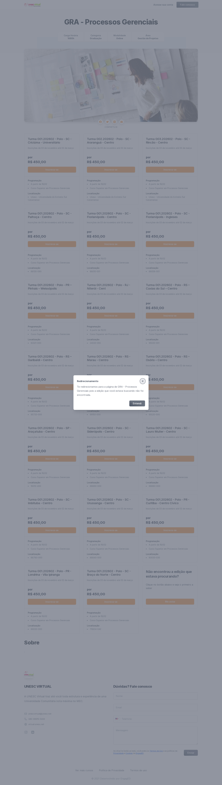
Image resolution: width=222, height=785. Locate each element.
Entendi (137, 403)
